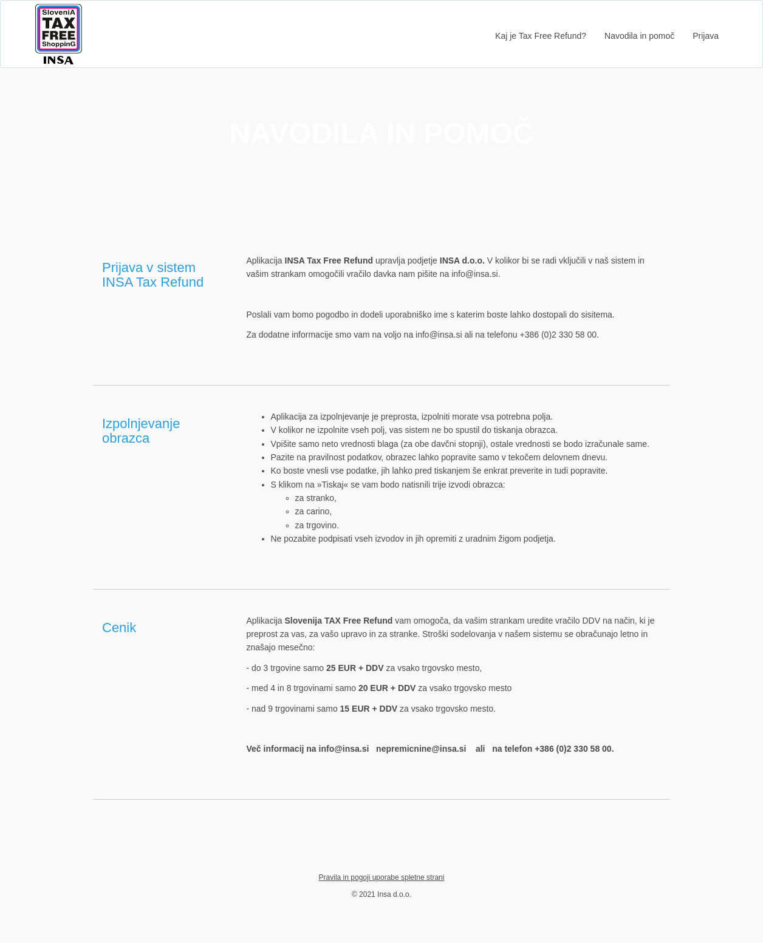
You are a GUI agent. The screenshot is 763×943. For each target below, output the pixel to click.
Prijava (706, 36)
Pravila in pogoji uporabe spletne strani (382, 877)
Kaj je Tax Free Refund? (540, 36)
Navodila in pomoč (639, 36)
